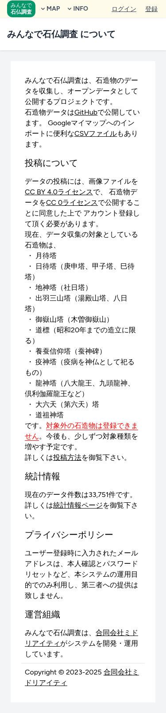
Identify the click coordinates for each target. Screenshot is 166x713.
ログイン (124, 9)
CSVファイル (95, 133)
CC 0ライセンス (72, 202)
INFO (77, 8)
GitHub (85, 112)
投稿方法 (67, 457)
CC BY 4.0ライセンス (59, 192)
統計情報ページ (78, 505)
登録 (151, 9)
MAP (49, 8)
